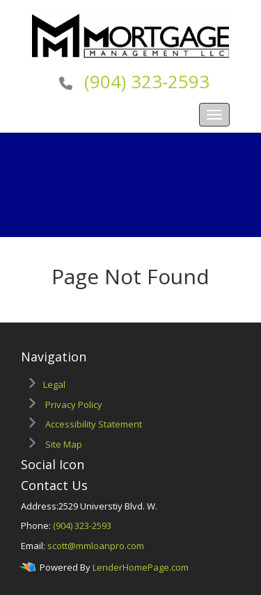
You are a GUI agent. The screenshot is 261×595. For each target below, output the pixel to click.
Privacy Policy (73, 404)
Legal (54, 384)
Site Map (63, 444)
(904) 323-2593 (146, 81)
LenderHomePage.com (141, 567)
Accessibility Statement (93, 424)
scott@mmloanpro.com (95, 545)
